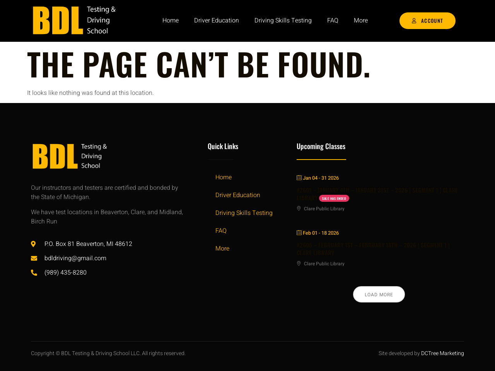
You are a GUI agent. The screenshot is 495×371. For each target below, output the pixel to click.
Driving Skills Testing (283, 20)
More (361, 20)
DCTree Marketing (442, 353)
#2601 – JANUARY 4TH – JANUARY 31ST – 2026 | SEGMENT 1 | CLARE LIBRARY (377, 194)
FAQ (332, 20)
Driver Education (216, 20)
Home (170, 20)
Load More (379, 294)
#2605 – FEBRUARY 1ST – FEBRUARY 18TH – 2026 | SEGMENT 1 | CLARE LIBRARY (373, 248)
